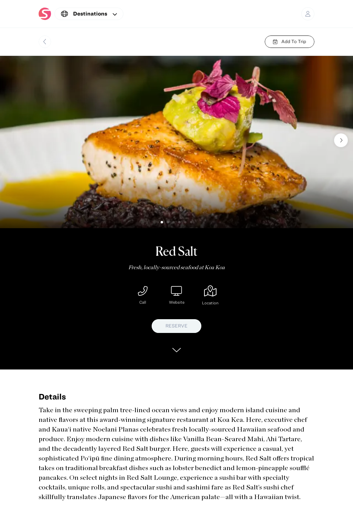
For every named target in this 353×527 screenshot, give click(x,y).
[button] (162, 222)
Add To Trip (289, 41)
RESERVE (176, 325)
